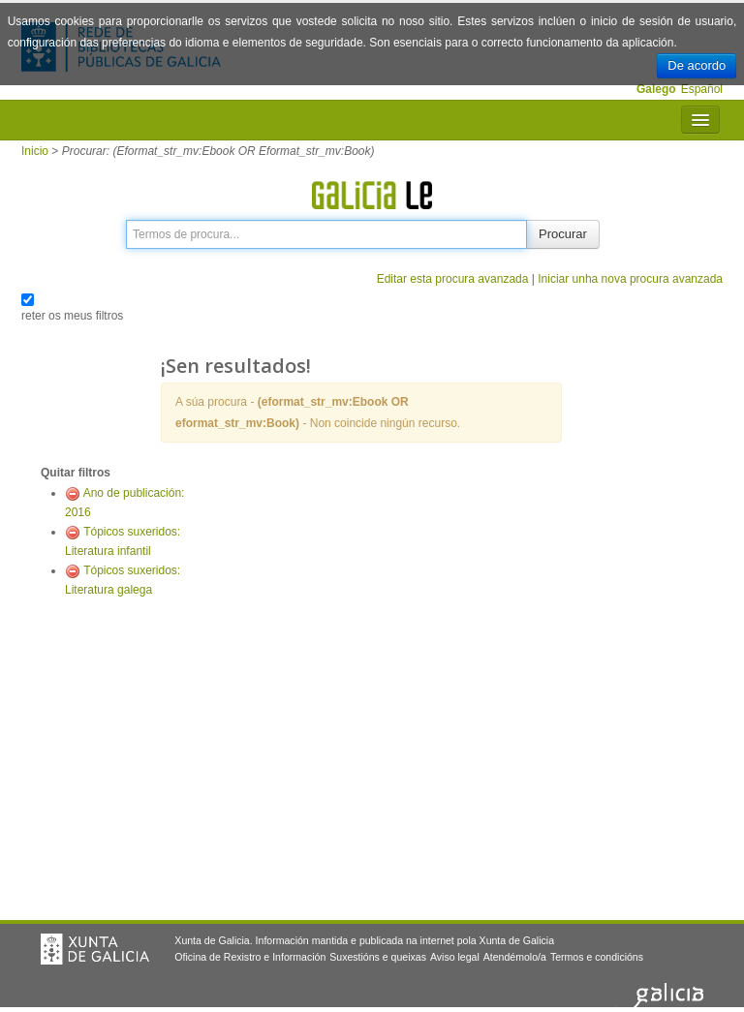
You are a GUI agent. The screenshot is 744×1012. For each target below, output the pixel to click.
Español (702, 89)
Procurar (563, 234)
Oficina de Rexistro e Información (250, 957)
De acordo (696, 65)
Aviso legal (455, 957)
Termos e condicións (596, 957)
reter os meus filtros (72, 315)
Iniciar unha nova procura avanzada (630, 279)
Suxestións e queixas (377, 957)
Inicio (34, 151)
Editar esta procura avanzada (453, 279)
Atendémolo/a (514, 957)
